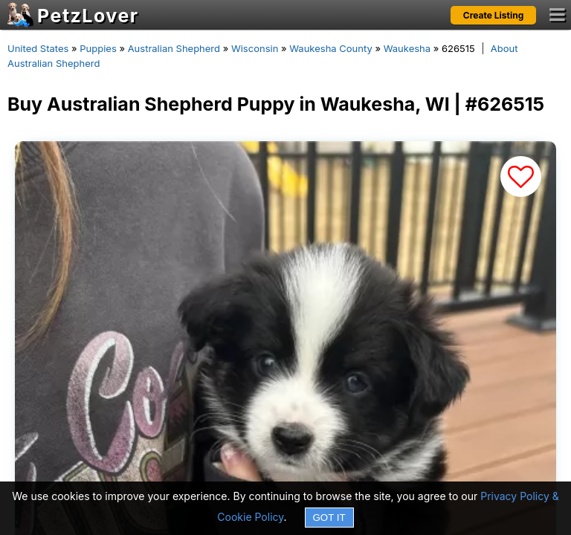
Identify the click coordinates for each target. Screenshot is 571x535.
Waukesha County (330, 48)
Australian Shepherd (174, 48)
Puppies (98, 48)
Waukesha (407, 48)
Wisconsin (254, 48)
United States (37, 48)
